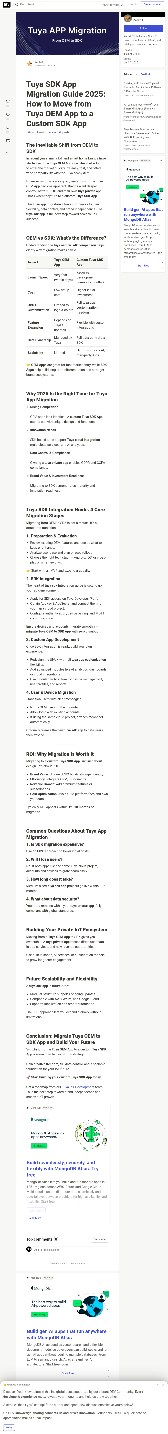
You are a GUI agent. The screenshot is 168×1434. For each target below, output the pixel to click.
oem (52, 132)
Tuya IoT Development (78, 1087)
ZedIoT (39, 62)
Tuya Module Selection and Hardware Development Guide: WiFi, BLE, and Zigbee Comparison (143, 139)
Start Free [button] (68, 1373)
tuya (31, 132)
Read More (35, 1218)
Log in (133, 4)
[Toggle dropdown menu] (105, 1107)
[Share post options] (8, 152)
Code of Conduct (58, 1263)
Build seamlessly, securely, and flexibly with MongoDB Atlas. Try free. (63, 1169)
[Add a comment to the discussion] (70, 1252)
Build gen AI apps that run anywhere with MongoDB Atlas (143, 214)
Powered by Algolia (113, 5)
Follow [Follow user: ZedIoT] (143, 28)
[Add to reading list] (8, 129)
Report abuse (78, 1263)
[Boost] (8, 140)
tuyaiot (41, 132)
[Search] (17, 5)
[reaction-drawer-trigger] (8, 103)
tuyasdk (63, 132)
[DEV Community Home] (7, 4)
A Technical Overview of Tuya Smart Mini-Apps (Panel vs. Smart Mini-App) (143, 112)
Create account (152, 4)
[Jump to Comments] (8, 116)
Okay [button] (9, 1427)
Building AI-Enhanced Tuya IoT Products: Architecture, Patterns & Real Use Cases (143, 89)
